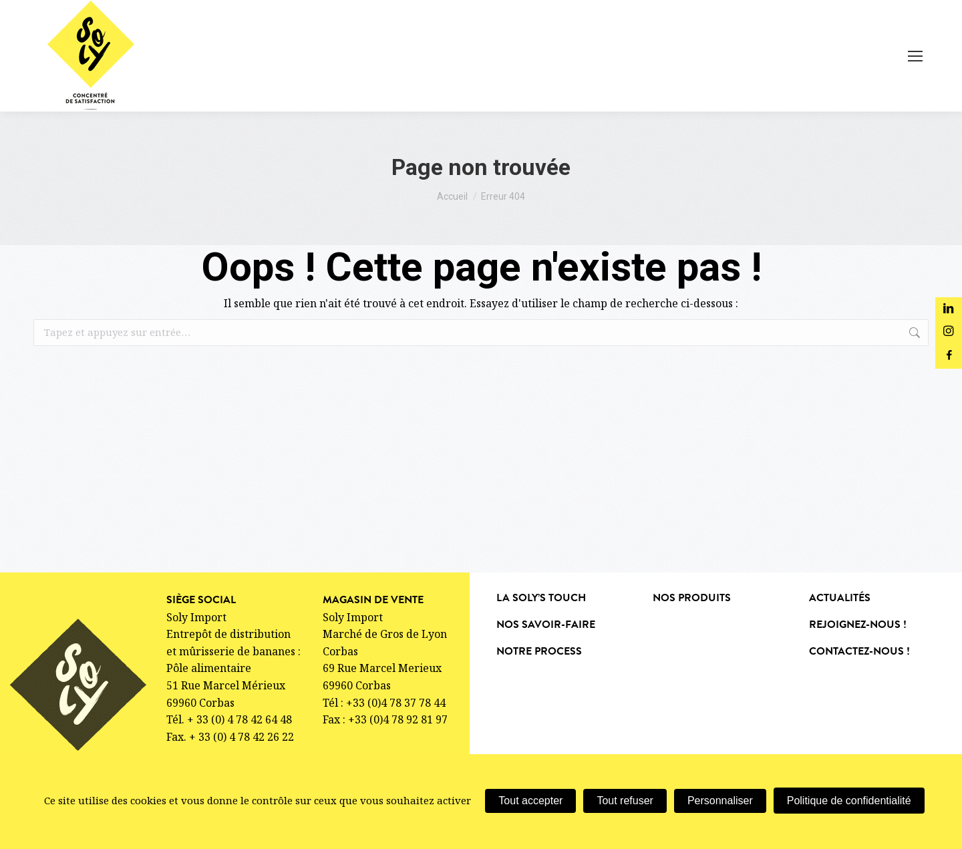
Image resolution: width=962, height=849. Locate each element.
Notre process (539, 651)
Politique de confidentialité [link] (849, 800)
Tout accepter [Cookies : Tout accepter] (530, 800)
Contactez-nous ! (859, 651)
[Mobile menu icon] (915, 56)
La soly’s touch (541, 598)
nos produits (692, 598)
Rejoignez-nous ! (858, 624)
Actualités (839, 598)
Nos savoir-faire (545, 624)
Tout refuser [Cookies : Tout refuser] (625, 800)
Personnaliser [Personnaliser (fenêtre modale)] (720, 800)
